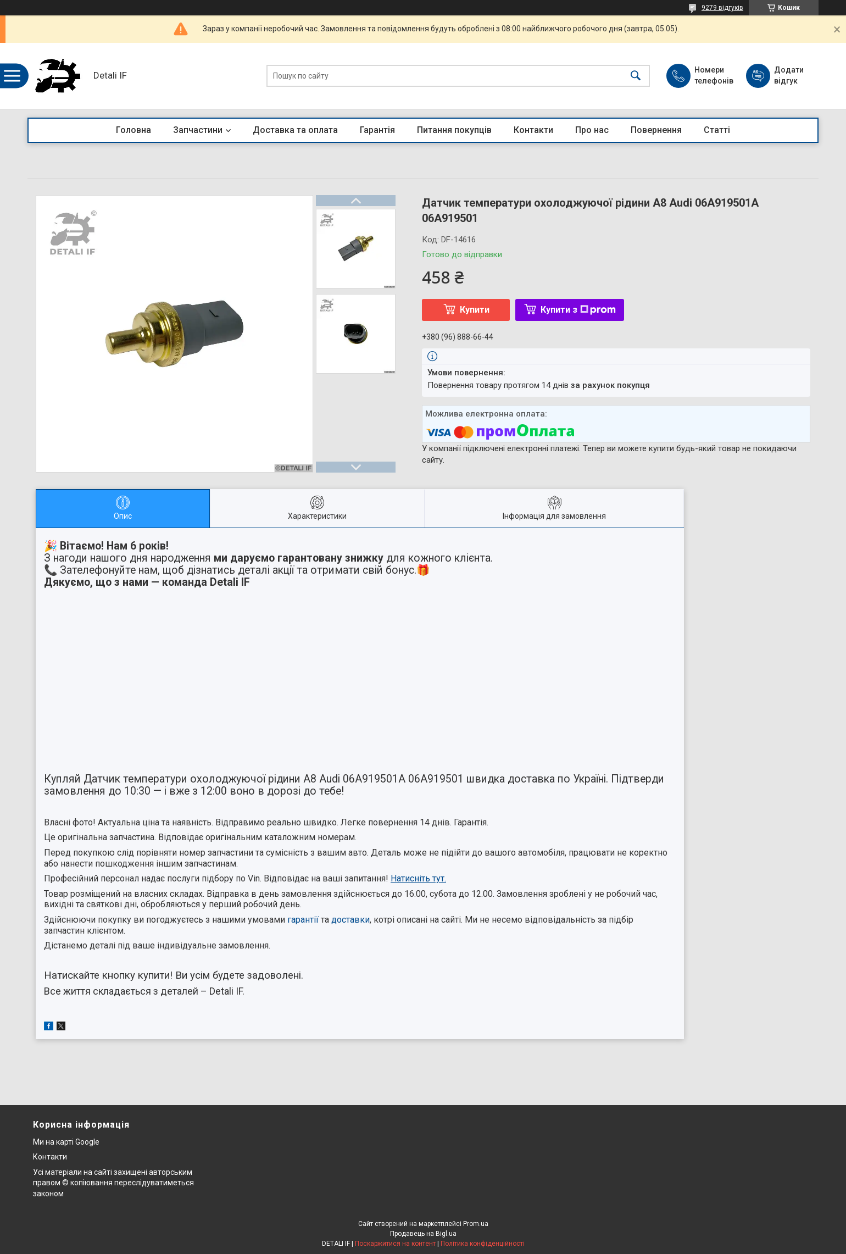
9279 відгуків (722, 8)
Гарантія (377, 130)
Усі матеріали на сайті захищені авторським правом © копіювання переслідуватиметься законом (113, 1183)
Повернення (656, 130)
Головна (133, 130)
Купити (474, 309)
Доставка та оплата (295, 130)
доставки (350, 919)
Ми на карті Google (66, 1142)
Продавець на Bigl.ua (423, 1234)
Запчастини (197, 130)
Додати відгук (789, 75)
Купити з (578, 309)
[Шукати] (635, 76)
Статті (717, 130)
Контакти (533, 130)
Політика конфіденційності (483, 1243)
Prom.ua (475, 1224)
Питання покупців (454, 130)
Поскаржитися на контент (395, 1243)
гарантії (303, 919)
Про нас (592, 130)
